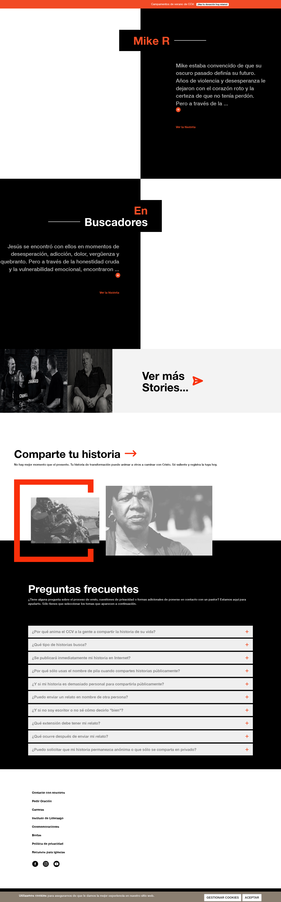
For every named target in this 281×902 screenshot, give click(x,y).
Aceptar (252, 897)
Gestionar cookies (223, 897)
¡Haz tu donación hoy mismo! (212, 4)
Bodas (36, 838)
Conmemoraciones (45, 830)
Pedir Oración (42, 804)
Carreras (38, 813)
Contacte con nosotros (48, 796)
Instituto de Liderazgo (48, 821)
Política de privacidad (47, 847)
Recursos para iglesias (48, 855)
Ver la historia (186, 127)
